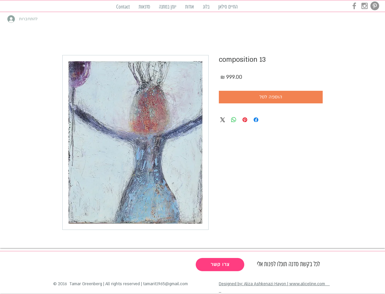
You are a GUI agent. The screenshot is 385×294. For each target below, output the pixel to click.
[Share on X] (222, 119)
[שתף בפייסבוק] (255, 119)
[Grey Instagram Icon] (364, 5)
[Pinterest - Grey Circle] (374, 5)
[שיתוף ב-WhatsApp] (233, 119)
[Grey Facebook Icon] (354, 5)
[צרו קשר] (220, 264)
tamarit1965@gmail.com (165, 284)
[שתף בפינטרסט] (244, 119)
